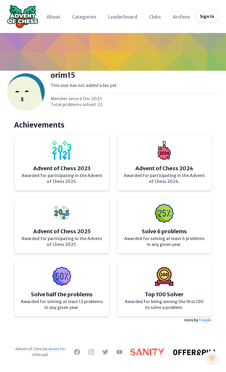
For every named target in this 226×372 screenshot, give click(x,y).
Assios (53, 349)
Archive (181, 17)
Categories (84, 17)
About (53, 17)
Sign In (207, 16)
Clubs (155, 17)
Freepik (205, 320)
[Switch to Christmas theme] (212, 358)
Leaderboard (122, 17)
